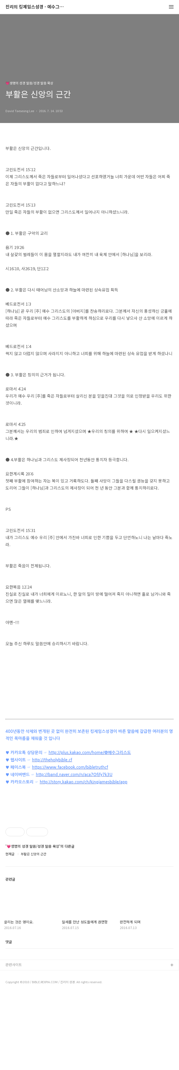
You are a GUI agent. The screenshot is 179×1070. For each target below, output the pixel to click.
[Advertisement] (89, 850)
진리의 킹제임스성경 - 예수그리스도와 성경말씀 (35, 7)
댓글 (8, 1017)
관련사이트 (13, 1040)
